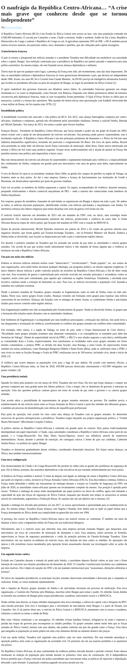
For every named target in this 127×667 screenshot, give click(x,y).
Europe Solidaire (13, 27)
